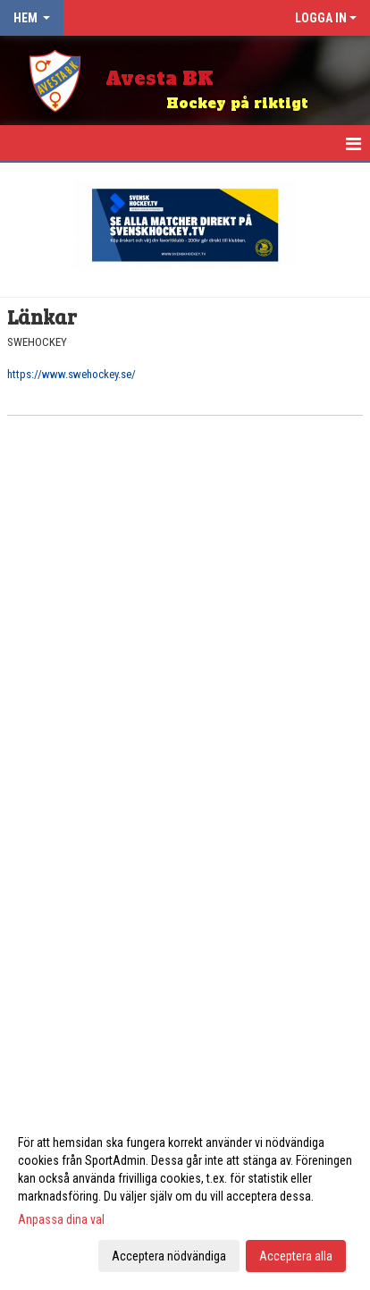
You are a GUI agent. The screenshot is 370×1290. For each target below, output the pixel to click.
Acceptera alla (295, 1256)
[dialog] (185, 1198)
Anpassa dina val (61, 1219)
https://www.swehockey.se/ (71, 374)
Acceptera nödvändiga (169, 1256)
